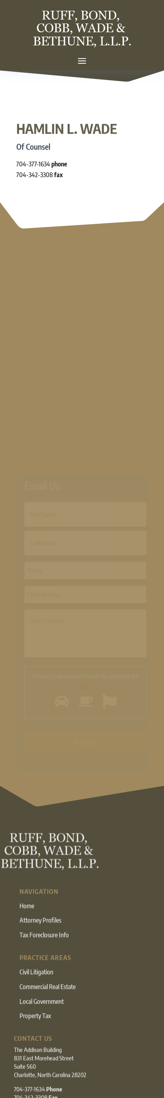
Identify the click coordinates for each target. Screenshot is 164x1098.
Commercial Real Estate (48, 996)
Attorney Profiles (40, 930)
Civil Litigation (36, 982)
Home (27, 916)
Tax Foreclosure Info (44, 945)
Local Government (42, 1011)
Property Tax (35, 1026)
